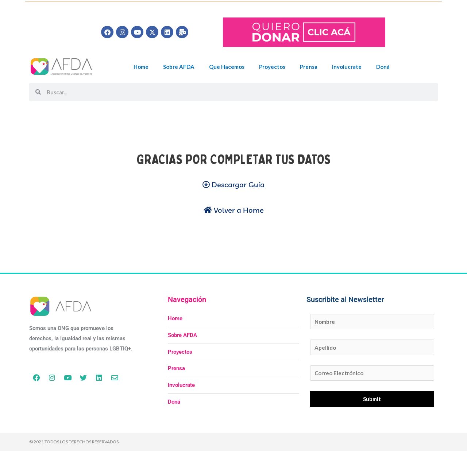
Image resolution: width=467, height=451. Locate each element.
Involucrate (347, 66)
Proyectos (272, 66)
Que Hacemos (226, 66)
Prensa (308, 66)
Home (141, 66)
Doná (383, 66)
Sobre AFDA (178, 66)
